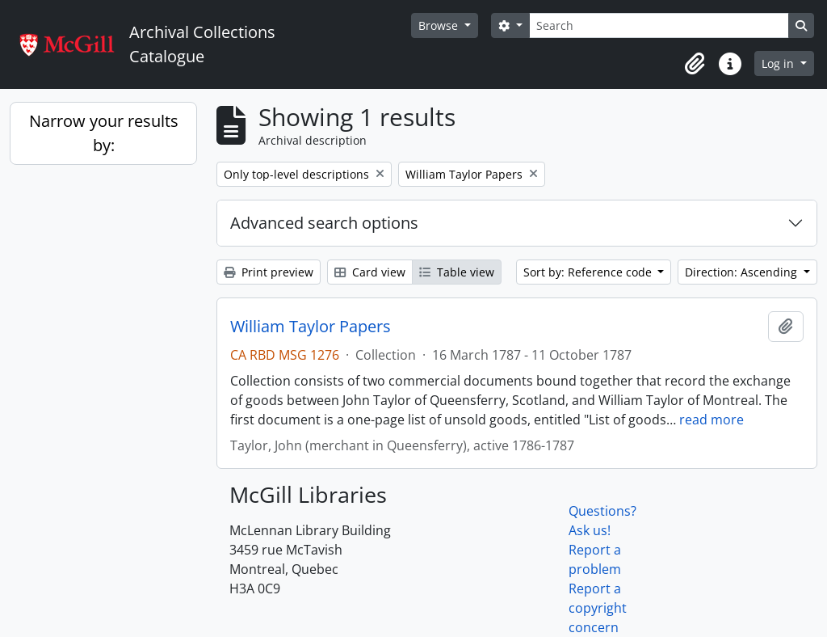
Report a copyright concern (598, 608)
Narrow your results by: (103, 133)
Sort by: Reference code (589, 272)
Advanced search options (324, 223)
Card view (369, 272)
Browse (439, 25)
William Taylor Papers (310, 326)
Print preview (268, 272)
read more (711, 419)
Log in (779, 63)
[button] (694, 64)
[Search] (659, 25)
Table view (456, 272)
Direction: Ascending (742, 272)
